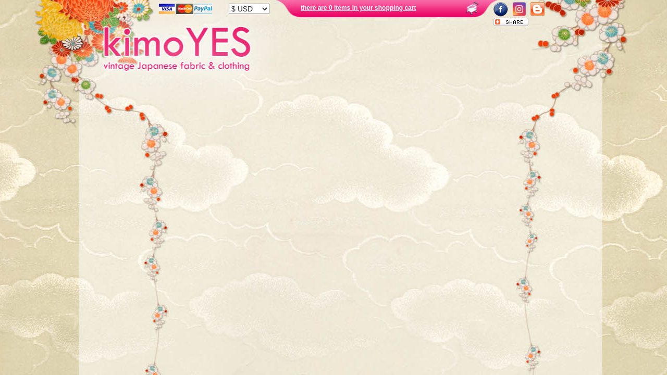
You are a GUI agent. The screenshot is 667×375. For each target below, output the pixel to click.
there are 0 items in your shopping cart (358, 7)
